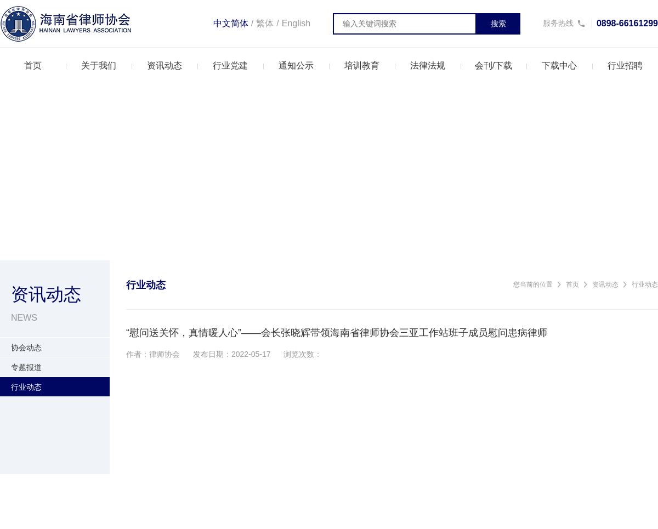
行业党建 (230, 65)
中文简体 (230, 23)
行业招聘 (625, 65)
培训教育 (361, 65)
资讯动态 (164, 65)
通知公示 (296, 65)
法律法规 (427, 65)
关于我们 (98, 65)
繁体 (265, 23)
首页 (33, 65)
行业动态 (645, 284)
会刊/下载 (493, 65)
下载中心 (559, 65)
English (296, 23)
